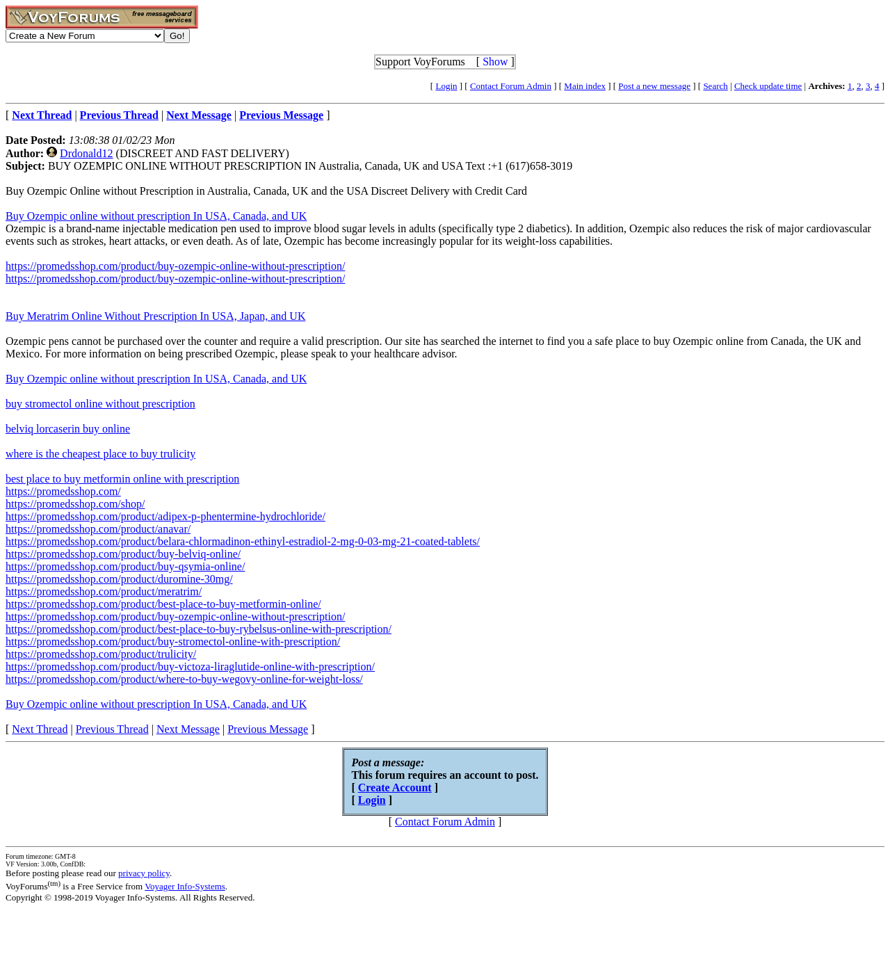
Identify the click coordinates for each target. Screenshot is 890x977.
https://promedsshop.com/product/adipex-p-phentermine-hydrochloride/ (165, 516)
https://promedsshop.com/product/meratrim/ (104, 591)
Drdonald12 (86, 153)
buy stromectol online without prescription (100, 404)
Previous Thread (112, 729)
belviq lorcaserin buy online (68, 429)
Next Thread (39, 729)
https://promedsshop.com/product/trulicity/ (101, 654)
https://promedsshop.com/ (63, 491)
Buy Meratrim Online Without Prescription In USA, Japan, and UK (155, 316)
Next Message (188, 729)
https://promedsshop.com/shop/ (75, 504)
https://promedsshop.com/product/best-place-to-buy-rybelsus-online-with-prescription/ (198, 629)
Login (446, 86)
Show (495, 61)
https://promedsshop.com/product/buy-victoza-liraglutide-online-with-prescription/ (190, 666)
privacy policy (144, 873)
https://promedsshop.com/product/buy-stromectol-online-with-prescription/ (173, 641)
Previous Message (267, 729)
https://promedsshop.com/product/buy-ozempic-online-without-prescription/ (175, 266)
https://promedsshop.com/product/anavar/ (98, 529)
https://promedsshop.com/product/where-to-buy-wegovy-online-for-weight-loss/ (184, 679)
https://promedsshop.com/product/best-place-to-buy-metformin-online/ (163, 604)
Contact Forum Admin (510, 86)
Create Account (395, 787)
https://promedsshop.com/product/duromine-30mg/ (119, 579)
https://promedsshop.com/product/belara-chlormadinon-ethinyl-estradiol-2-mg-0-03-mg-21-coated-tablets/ (243, 541)
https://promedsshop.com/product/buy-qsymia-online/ (125, 566)
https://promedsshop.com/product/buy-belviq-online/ (123, 554)
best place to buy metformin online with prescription (122, 479)
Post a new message (654, 86)
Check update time (768, 86)
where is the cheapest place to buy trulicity (100, 454)
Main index (585, 86)
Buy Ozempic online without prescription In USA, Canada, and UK (156, 216)
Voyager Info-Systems (185, 886)
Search (715, 86)
